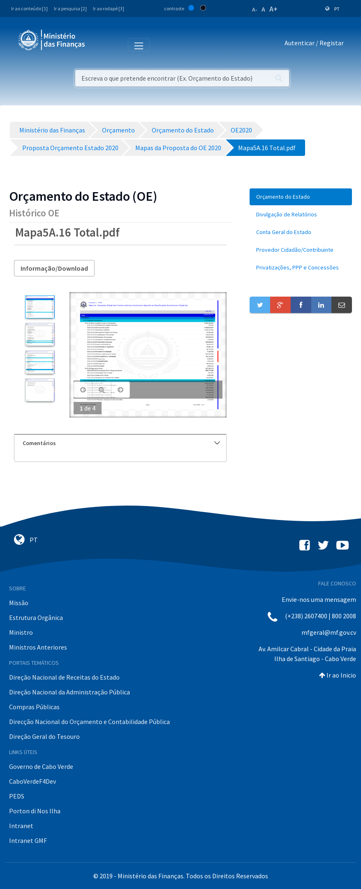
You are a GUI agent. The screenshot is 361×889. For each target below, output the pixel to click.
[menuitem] (301, 196)
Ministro (21, 632)
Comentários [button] (121, 443)
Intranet (21, 826)
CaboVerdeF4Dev (32, 781)
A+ (273, 9)
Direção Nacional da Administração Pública (69, 692)
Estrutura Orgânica (36, 617)
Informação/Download (54, 268)
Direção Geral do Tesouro (44, 736)
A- (254, 9)
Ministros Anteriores (38, 647)
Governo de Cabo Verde (41, 766)
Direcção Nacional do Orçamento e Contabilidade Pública (89, 721)
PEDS (16, 796)
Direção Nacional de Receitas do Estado (64, 677)
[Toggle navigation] (98, 44)
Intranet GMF (28, 840)
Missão (18, 603)
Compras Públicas (34, 707)
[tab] (120, 443)
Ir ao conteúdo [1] (29, 8)
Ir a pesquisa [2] (70, 8)
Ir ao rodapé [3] (108, 8)
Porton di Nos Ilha (34, 811)
